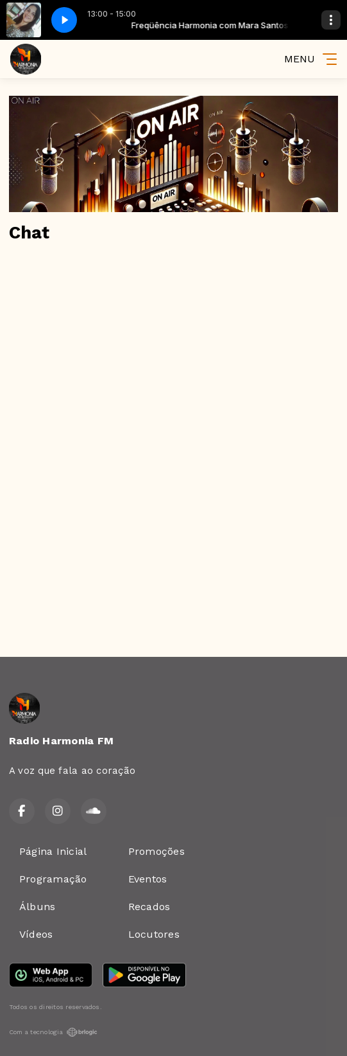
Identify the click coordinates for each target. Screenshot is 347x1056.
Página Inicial (53, 851)
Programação (53, 879)
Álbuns (37, 906)
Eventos (147, 879)
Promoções (156, 851)
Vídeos (36, 934)
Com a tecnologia (53, 1032)
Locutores (154, 934)
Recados (149, 906)
